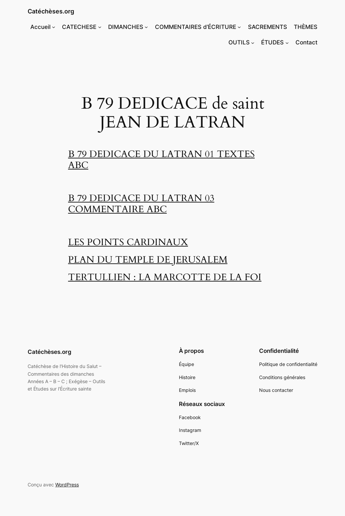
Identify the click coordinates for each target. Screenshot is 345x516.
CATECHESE (79, 27)
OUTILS (239, 42)
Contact (306, 42)
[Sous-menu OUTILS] (252, 42)
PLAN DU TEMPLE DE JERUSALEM (147, 260)
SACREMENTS (267, 27)
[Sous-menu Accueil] (53, 27)
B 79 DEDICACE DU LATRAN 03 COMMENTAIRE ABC (141, 204)
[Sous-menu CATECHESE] (99, 27)
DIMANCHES (125, 27)
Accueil (40, 27)
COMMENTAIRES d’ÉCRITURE (195, 27)
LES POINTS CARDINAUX (128, 242)
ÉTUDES (272, 42)
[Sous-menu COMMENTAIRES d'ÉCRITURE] (239, 27)
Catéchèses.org (51, 11)
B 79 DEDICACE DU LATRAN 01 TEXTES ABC (161, 160)
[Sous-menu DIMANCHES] (146, 27)
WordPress (67, 484)
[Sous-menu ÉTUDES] (287, 42)
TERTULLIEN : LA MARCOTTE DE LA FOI (164, 277)
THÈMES (305, 27)
